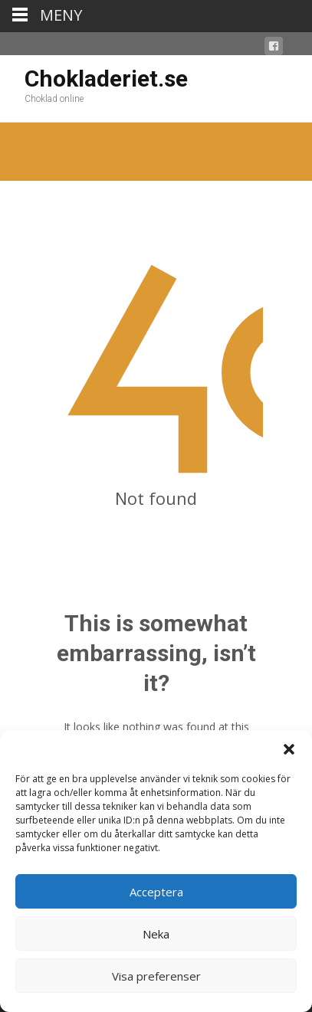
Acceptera (156, 891)
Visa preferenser (156, 976)
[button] (289, 749)
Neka (156, 934)
